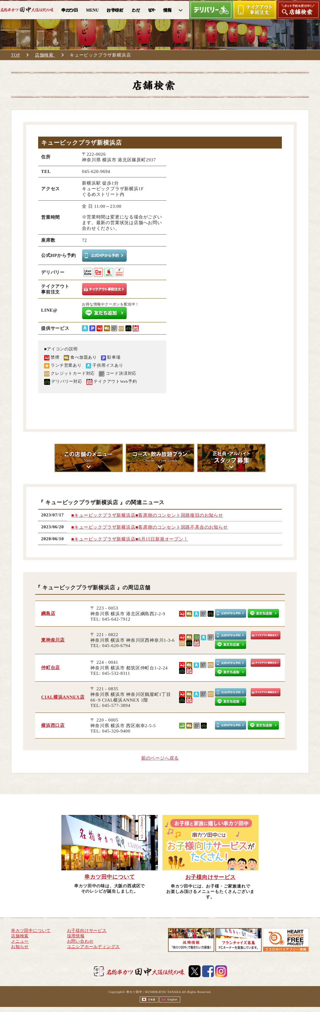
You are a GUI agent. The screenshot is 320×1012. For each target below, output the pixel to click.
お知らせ (20, 946)
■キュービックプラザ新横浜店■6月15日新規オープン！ (129, 539)
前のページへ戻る (160, 758)
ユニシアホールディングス (93, 946)
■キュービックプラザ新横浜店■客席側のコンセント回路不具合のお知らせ (149, 527)
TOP (15, 55)
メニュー (20, 941)
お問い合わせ (80, 941)
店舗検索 (45, 55)
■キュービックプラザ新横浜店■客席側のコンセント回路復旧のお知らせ (147, 515)
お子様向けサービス (87, 930)
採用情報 (76, 936)
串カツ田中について (31, 930)
